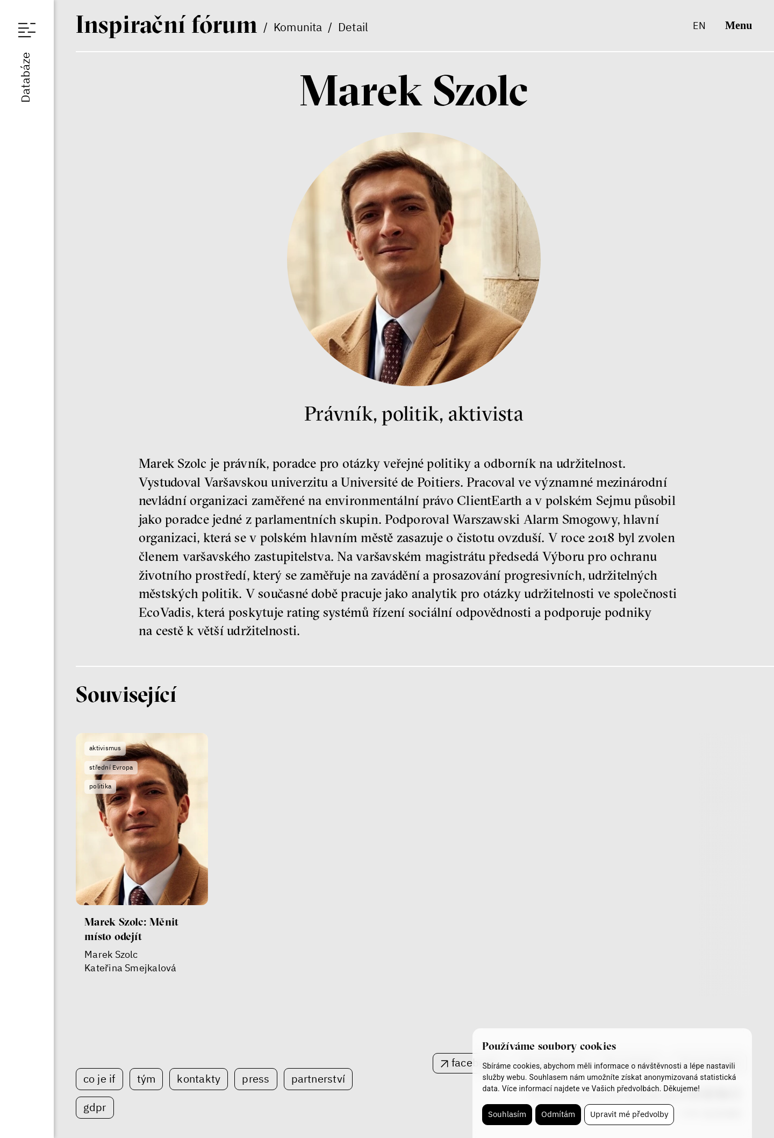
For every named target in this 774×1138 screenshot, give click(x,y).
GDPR (94, 1107)
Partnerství (318, 1078)
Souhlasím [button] (507, 1114)
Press (255, 1078)
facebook (474, 1062)
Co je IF (99, 1078)
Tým (146, 1078)
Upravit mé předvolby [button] (629, 1114)
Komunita (298, 26)
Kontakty (198, 1078)
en (699, 25)
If (167, 24)
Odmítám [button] (558, 1114)
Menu (738, 25)
